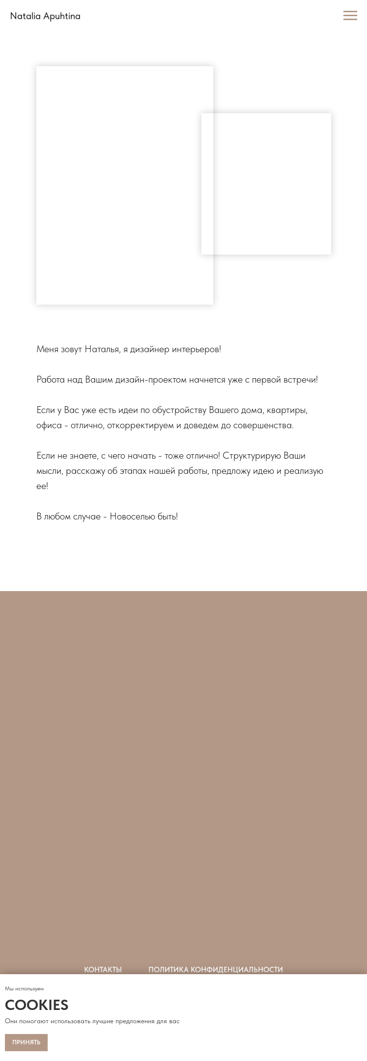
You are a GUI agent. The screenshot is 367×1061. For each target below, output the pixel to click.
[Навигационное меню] (350, 16)
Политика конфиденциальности (215, 969)
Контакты (103, 969)
